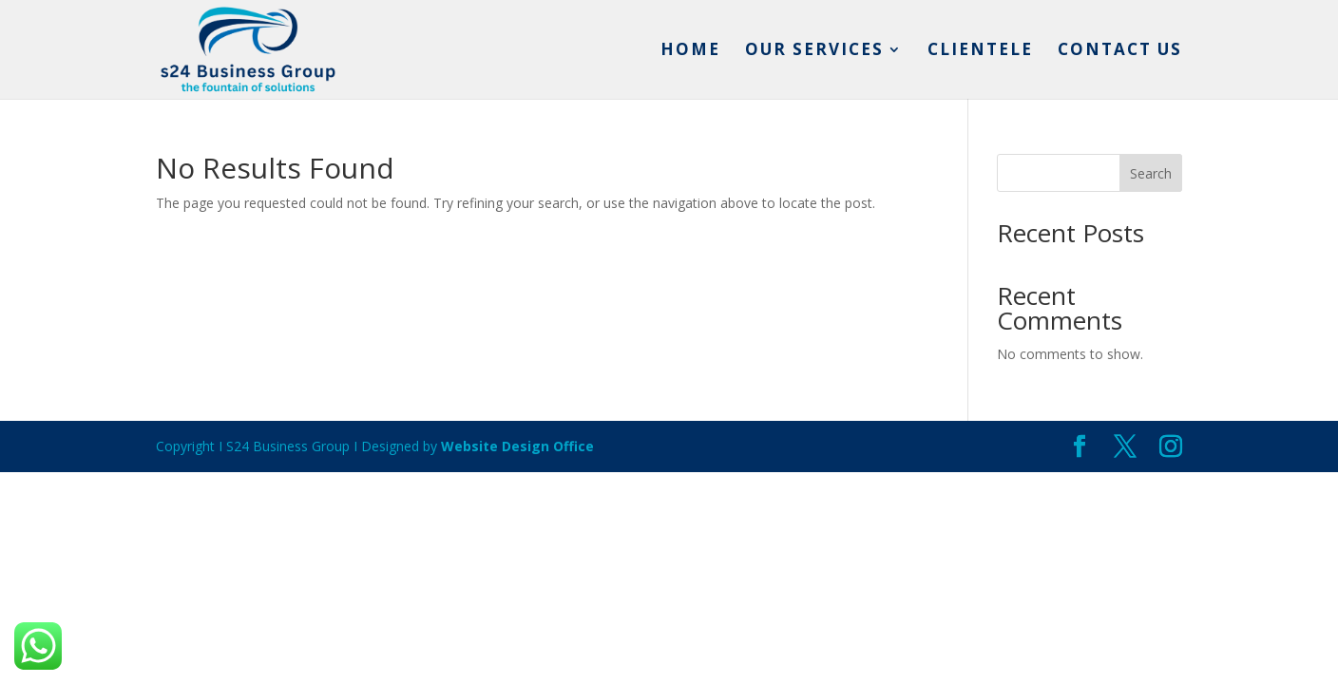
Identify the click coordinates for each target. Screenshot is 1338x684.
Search (1151, 173)
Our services (814, 51)
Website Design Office (517, 446)
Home (690, 51)
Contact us (1120, 51)
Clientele (980, 51)
